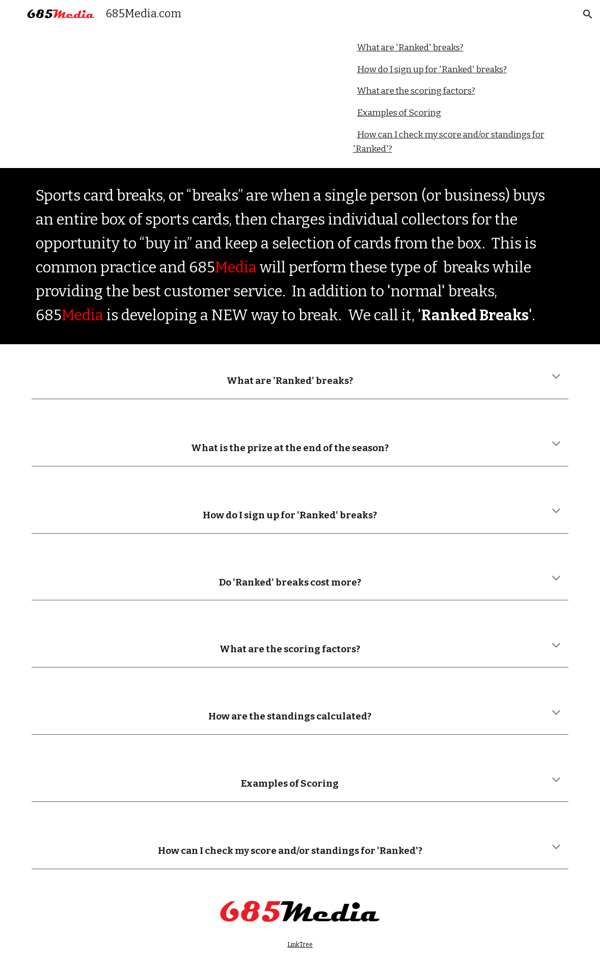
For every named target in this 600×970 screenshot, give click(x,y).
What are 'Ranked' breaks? (410, 47)
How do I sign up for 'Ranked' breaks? (432, 69)
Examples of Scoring (399, 112)
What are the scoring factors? (416, 91)
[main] (300, 256)
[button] (588, 14)
